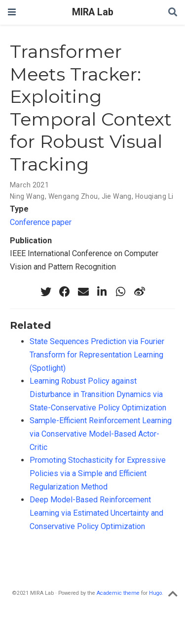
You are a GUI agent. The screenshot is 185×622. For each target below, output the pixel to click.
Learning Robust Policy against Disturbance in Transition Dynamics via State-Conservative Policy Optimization (98, 394)
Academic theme (118, 593)
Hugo (155, 593)
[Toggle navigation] (12, 12)
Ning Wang (27, 196)
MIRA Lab (92, 12)
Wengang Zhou (73, 196)
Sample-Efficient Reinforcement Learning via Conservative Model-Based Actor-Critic (101, 433)
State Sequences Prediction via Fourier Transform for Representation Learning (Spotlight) (97, 354)
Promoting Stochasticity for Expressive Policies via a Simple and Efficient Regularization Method (98, 473)
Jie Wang (117, 196)
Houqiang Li (154, 196)
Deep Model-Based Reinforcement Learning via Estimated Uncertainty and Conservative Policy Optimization (96, 513)
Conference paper (41, 222)
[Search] (172, 12)
